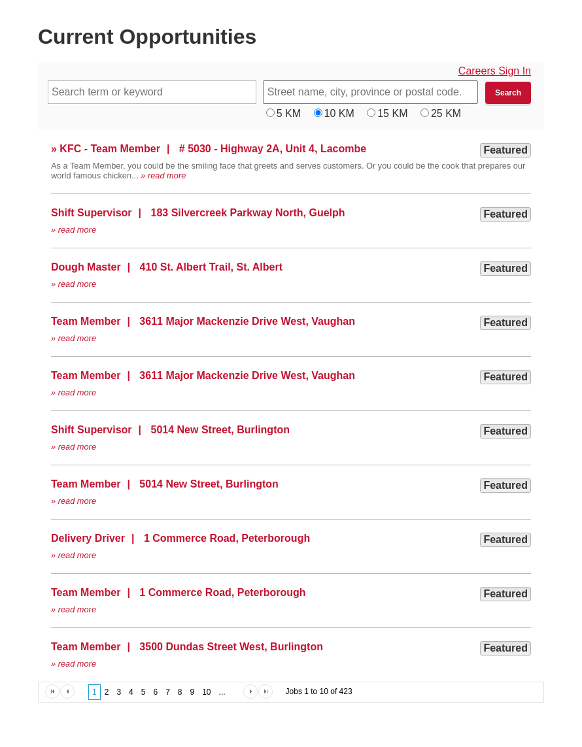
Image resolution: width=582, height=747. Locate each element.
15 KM (392, 113)
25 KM (446, 113)
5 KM (289, 113)
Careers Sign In (494, 70)
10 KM (339, 113)
